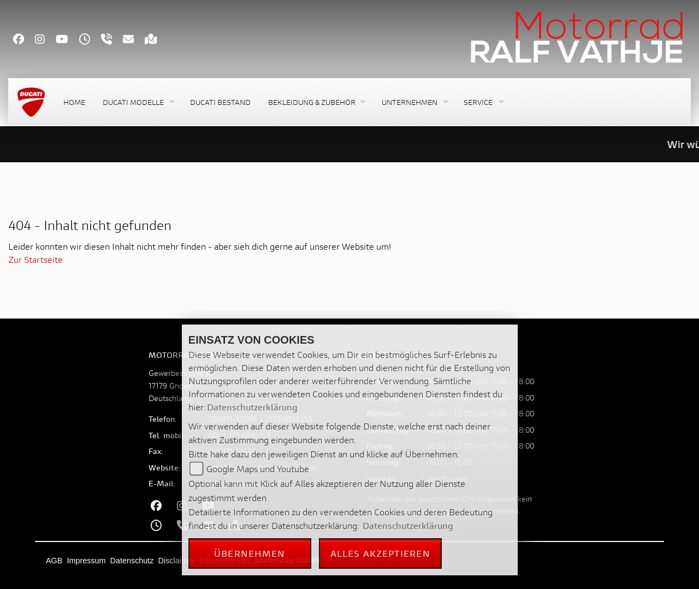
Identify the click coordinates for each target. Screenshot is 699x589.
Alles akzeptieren (380, 553)
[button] (137, 102)
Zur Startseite (35, 259)
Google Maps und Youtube (257, 468)
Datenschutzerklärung (252, 407)
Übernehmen (249, 553)
